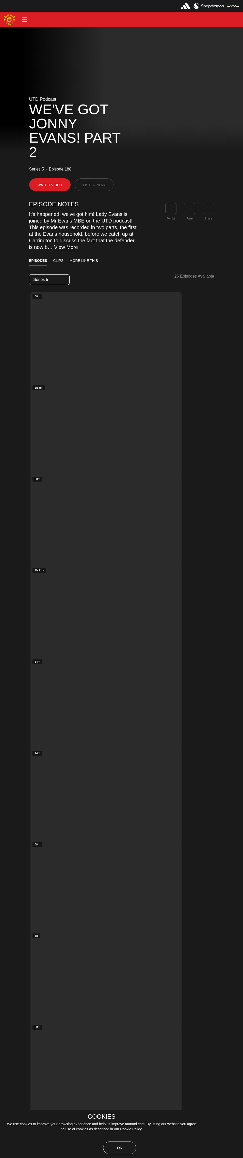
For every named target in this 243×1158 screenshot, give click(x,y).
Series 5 (49, 279)
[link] (208, 208)
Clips (58, 261)
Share (208, 218)
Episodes (38, 261)
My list (171, 218)
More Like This (84, 261)
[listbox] (49, 279)
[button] (24, 19)
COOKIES (101, 1116)
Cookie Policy (131, 1129)
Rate (189, 218)
